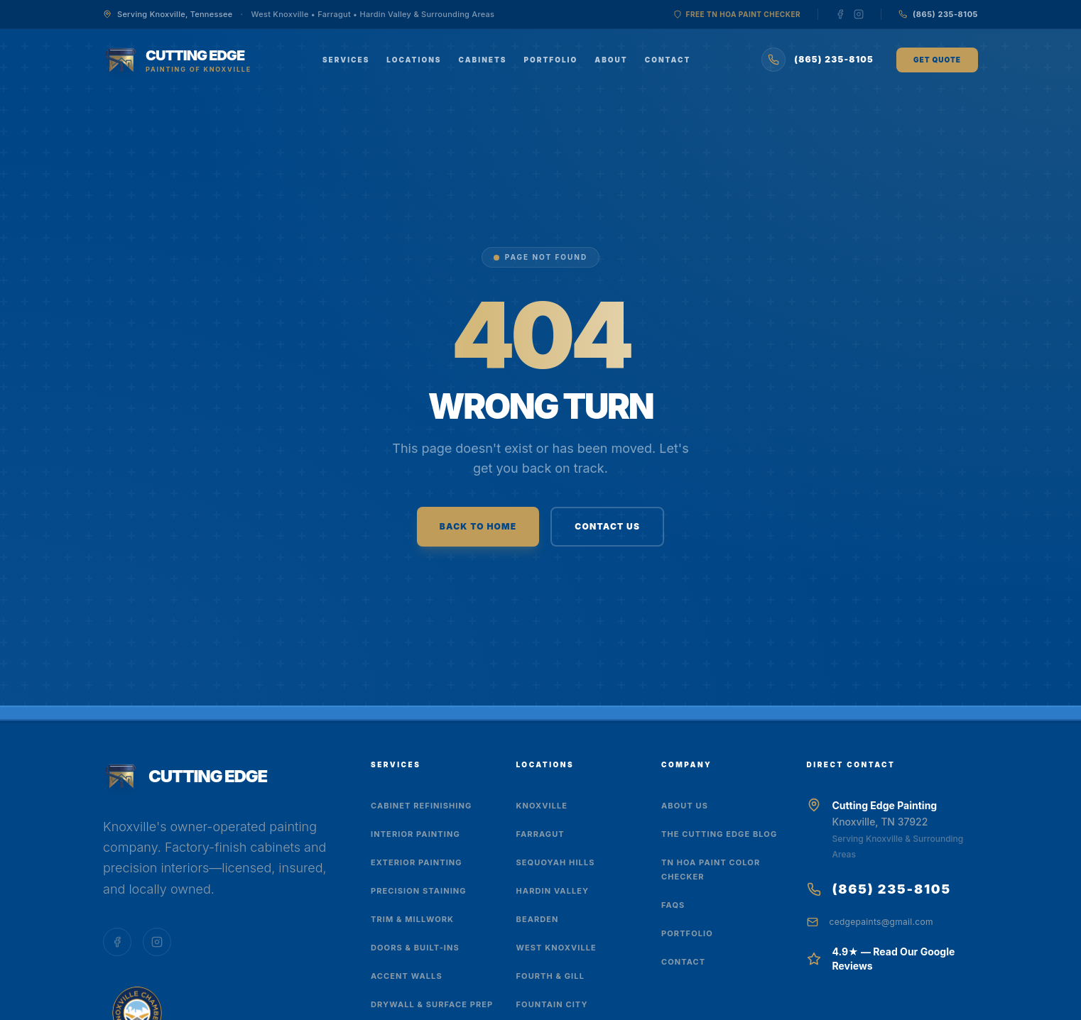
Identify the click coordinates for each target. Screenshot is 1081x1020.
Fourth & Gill (550, 976)
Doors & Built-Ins (415, 948)
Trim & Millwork (412, 919)
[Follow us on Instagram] (859, 14)
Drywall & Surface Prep (432, 1004)
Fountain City (552, 1004)
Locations (413, 59)
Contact (668, 59)
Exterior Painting (416, 862)
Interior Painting (415, 834)
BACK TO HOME (478, 526)
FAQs (673, 905)
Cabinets (483, 59)
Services (345, 59)
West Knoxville (556, 948)
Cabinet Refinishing (421, 806)
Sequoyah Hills (555, 862)
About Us (684, 806)
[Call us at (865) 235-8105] (938, 15)
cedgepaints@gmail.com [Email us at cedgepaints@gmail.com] (881, 921)
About (610, 59)
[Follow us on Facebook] (840, 14)
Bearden (537, 919)
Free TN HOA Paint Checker (736, 14)
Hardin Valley (553, 891)
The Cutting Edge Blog (719, 834)
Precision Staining (419, 891)
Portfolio (550, 59)
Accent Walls (406, 976)
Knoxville (542, 806)
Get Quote (937, 59)
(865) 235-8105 (891, 889)
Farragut (540, 834)
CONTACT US (607, 526)
